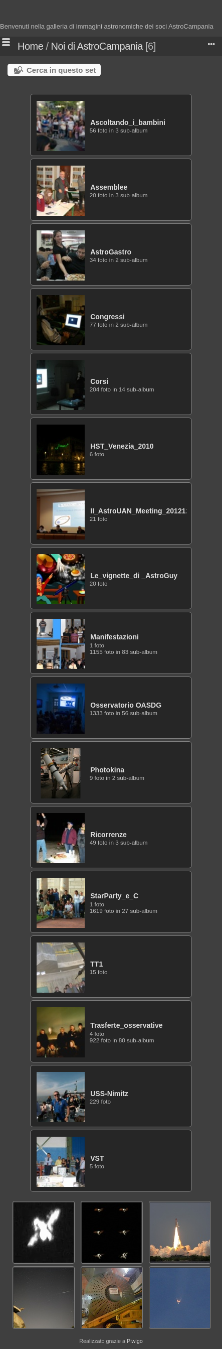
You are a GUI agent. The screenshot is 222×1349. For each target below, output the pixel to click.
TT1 (96, 964)
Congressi (107, 317)
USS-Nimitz (109, 1094)
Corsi (99, 381)
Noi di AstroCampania (97, 46)
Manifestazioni (114, 637)
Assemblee (108, 187)
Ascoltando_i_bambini (127, 122)
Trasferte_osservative (126, 1025)
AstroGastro (110, 252)
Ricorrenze (108, 835)
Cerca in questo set (61, 70)
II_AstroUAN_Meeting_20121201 (143, 511)
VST (97, 1158)
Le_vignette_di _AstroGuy (133, 576)
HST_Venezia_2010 (121, 446)
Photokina (107, 770)
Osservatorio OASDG (125, 705)
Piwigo (135, 1341)
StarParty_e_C (114, 896)
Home (30, 46)
